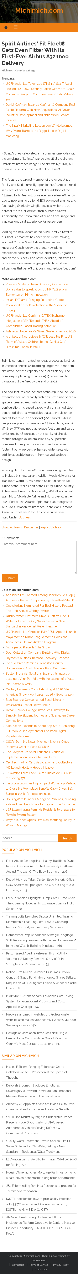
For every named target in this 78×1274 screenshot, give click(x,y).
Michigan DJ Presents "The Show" (28, 647)
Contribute (18, 1264)
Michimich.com (39, 10)
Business (25, 517)
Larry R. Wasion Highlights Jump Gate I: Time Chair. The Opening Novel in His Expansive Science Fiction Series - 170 (41, 903)
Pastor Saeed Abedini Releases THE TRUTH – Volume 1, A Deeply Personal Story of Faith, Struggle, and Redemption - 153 (36, 959)
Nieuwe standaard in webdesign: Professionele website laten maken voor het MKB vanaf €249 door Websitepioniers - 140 (41, 1020)
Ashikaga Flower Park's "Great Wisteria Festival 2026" (41, 331)
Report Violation (51, 527)
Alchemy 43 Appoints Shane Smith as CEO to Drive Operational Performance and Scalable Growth (40, 1106)
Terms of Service (38, 1264)
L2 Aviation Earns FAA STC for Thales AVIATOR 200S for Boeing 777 (41, 1162)
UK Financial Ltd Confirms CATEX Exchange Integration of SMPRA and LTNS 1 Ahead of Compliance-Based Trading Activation (35, 321)
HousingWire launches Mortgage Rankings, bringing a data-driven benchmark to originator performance (41, 1175)
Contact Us (41, 1269)
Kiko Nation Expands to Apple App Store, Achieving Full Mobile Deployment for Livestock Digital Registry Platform (40, 731)
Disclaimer (31, 527)
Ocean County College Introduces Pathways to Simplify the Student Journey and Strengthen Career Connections (41, 715)
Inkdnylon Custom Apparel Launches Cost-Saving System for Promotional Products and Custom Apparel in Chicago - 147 (39, 1001)
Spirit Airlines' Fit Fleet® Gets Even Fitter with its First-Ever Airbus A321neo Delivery (35, 53)
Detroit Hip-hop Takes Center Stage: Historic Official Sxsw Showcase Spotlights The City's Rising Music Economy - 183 (40, 885)
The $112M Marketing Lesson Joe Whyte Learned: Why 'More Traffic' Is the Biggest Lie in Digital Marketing (39, 131)
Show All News (12, 527)
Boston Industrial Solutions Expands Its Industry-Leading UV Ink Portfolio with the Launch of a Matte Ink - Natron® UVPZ (40, 679)
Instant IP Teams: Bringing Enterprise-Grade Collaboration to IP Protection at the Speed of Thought (36, 305)
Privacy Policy (61, 1264)
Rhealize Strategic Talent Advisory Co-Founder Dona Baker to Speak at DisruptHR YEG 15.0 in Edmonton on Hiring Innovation (37, 289)
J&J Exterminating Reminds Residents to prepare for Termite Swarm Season (41, 1188)
